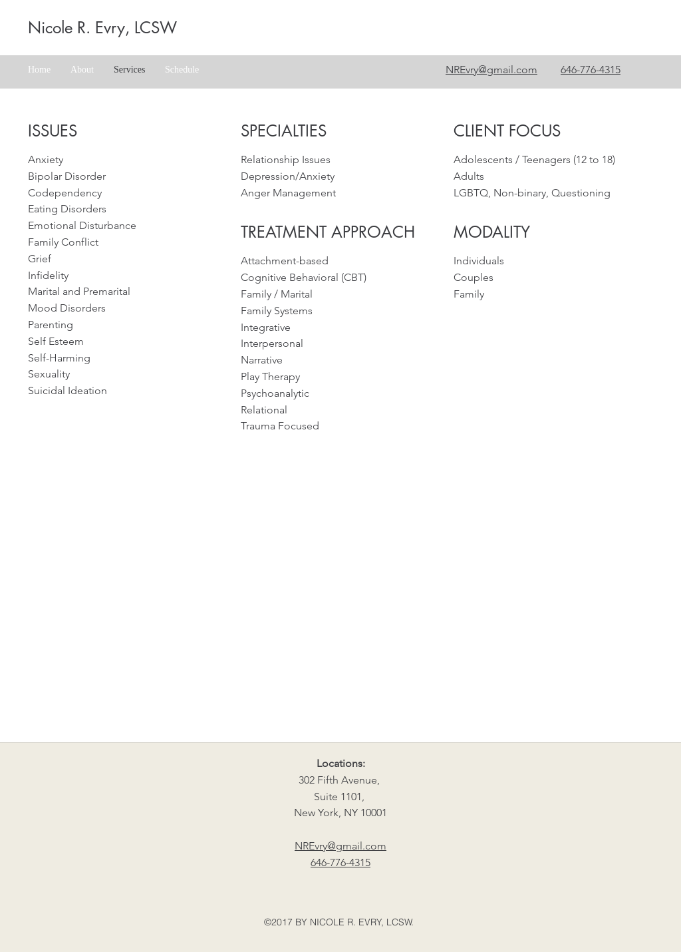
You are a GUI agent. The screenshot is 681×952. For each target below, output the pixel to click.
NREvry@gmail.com (491, 69)
